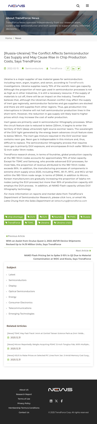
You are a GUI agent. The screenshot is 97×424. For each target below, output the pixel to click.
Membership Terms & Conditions (24, 408)
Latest (12, 274)
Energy (12, 297)
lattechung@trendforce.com (70, 201)
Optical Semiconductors (22, 291)
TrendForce (75, 82)
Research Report (24, 394)
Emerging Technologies (21, 313)
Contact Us (24, 412)
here (68, 197)
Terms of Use (24, 399)
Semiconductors (34, 68)
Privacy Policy (23, 403)
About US (24, 390)
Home (8, 38)
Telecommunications (20, 308)
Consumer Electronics (20, 302)
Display (13, 286)
